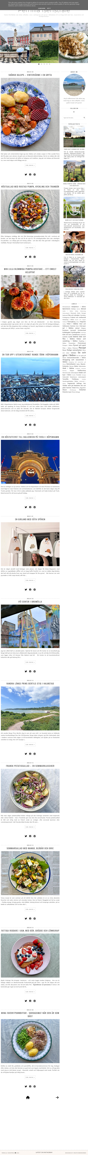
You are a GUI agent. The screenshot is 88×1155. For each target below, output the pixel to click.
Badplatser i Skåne (79, 307)
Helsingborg (71, 322)
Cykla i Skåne (68, 311)
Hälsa (77, 321)
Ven (84, 383)
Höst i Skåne (72, 324)
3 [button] (44, 64)
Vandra (84, 379)
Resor (64, 350)
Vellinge (79, 383)
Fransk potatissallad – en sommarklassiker (30, 765)
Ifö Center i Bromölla (30, 601)
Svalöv (74, 375)
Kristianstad (82, 330)
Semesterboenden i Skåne (76, 357)
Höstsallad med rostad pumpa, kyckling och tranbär (30, 186)
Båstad (83, 309)
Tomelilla (65, 379)
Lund (70, 337)
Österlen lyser (67, 392)
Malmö (75, 337)
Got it (49, 8)
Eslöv (78, 313)
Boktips (73, 309)
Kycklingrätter (75, 332)
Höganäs (83, 322)
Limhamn (83, 334)
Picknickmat (82, 343)
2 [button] (41, 64)
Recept (82, 347)
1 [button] (39, 64)
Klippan (83, 328)
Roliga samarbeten (74, 350)
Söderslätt (66, 377)
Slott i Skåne (68, 368)
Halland (65, 321)
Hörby (64, 324)
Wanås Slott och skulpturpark (74, 220)
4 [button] (47, 64)
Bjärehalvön (66, 309)
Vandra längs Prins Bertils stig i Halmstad (30, 683)
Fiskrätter (83, 315)
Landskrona (76, 334)
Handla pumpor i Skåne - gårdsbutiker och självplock (74, 184)
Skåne (76, 366)
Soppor (72, 370)
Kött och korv (67, 334)
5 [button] (49, 64)
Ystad (74, 388)
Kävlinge (83, 332)
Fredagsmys (66, 317)
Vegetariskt (71, 383)
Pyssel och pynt (79, 345)
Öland (64, 390)
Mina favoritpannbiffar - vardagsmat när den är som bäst (30, 1014)
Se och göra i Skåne (74, 354)
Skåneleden (82, 366)
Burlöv (78, 309)
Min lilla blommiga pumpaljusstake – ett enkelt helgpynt (30, 270)
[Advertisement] (30, 1120)
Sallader (73, 353)
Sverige (84, 375)
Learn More (41, 8)
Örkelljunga (73, 390)
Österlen (82, 390)
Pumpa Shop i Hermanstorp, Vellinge (74, 149)
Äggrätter (83, 387)
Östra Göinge (76, 392)
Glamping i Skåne (68, 319)
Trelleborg (75, 379)
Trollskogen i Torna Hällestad (74, 289)
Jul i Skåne (68, 328)
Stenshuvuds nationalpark (70, 372)
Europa (84, 313)
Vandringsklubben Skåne (70, 381)
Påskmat (75, 348)
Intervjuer (83, 326)
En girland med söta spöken (30, 519)
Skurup (71, 366)
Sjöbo (78, 364)
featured (65, 315)
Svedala (78, 375)
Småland (77, 368)
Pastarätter (72, 343)
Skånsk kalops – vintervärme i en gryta (30, 74)
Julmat (77, 328)
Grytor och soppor (80, 319)
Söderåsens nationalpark (78, 377)
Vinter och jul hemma (71, 385)
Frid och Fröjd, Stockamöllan (74, 254)
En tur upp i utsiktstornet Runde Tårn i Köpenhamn (30, 354)
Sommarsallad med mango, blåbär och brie (30, 848)
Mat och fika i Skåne (74, 338)
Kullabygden (67, 332)
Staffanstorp (82, 370)
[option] (14, 43)
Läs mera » (30, 165)
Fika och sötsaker (74, 315)
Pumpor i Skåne (67, 345)
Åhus (77, 387)
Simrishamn (71, 364)
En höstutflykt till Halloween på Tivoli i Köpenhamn (30, 436)
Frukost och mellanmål (78, 317)
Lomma (65, 337)
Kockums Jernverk (69, 330)
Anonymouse (66, 306)
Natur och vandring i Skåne (74, 340)
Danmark (73, 313)
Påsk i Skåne (67, 348)
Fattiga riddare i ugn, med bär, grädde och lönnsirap (30, 930)
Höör (77, 326)
